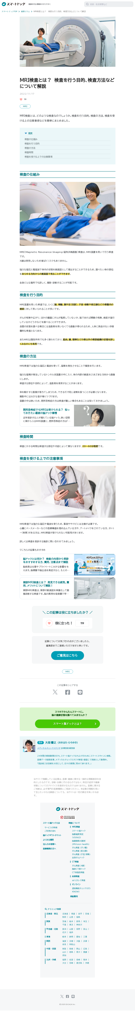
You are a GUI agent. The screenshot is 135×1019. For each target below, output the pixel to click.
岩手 (80, 922)
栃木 (71, 930)
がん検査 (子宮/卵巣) (81, 863)
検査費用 (74, 905)
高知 (64, 964)
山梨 (71, 937)
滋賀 (64, 949)
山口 (64, 960)
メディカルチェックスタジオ (49, 757)
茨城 (64, 930)
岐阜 (64, 945)
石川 (64, 941)
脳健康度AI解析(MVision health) (80, 851)
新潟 (64, 937)
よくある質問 (48, 848)
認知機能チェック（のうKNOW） (81, 898)
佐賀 (71, 968)
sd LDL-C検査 (78, 889)
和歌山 (72, 953)
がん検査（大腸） (78, 874)
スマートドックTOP (11, 11)
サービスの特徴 (51, 836)
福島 (78, 925)
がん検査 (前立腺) (80, 859)
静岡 (71, 945)
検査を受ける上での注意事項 (38, 156)
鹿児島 (79, 971)
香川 (78, 960)
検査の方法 (30, 147)
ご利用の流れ (50, 839)
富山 (85, 937)
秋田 (64, 925)
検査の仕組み (31, 139)
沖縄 (87, 971)
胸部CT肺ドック (78, 877)
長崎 (78, 968)
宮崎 (71, 971)
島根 (71, 957)
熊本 (85, 968)
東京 (71, 933)
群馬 (78, 930)
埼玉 (85, 930)
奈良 (64, 953)
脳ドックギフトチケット (52, 844)
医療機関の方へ (49, 857)
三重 (85, 945)
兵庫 (85, 949)
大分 (64, 971)
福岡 (64, 968)
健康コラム (28, 11)
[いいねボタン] (59, 632)
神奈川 (79, 933)
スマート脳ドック (78, 839)
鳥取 (64, 957)
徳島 (71, 960)
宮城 (87, 922)
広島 (85, 957)
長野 (78, 937)
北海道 (65, 922)
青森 (73, 922)
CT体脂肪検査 (78, 881)
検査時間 (29, 152)
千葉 (64, 933)
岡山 (78, 957)
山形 (71, 925)
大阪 (78, 949)
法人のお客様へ (49, 853)
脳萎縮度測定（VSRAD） (77, 844)
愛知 (78, 945)
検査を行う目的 (32, 143)
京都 (71, 949)
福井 (71, 941)
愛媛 (85, 960)
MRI (25, 106)
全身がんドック (78, 866)
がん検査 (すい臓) (80, 856)
